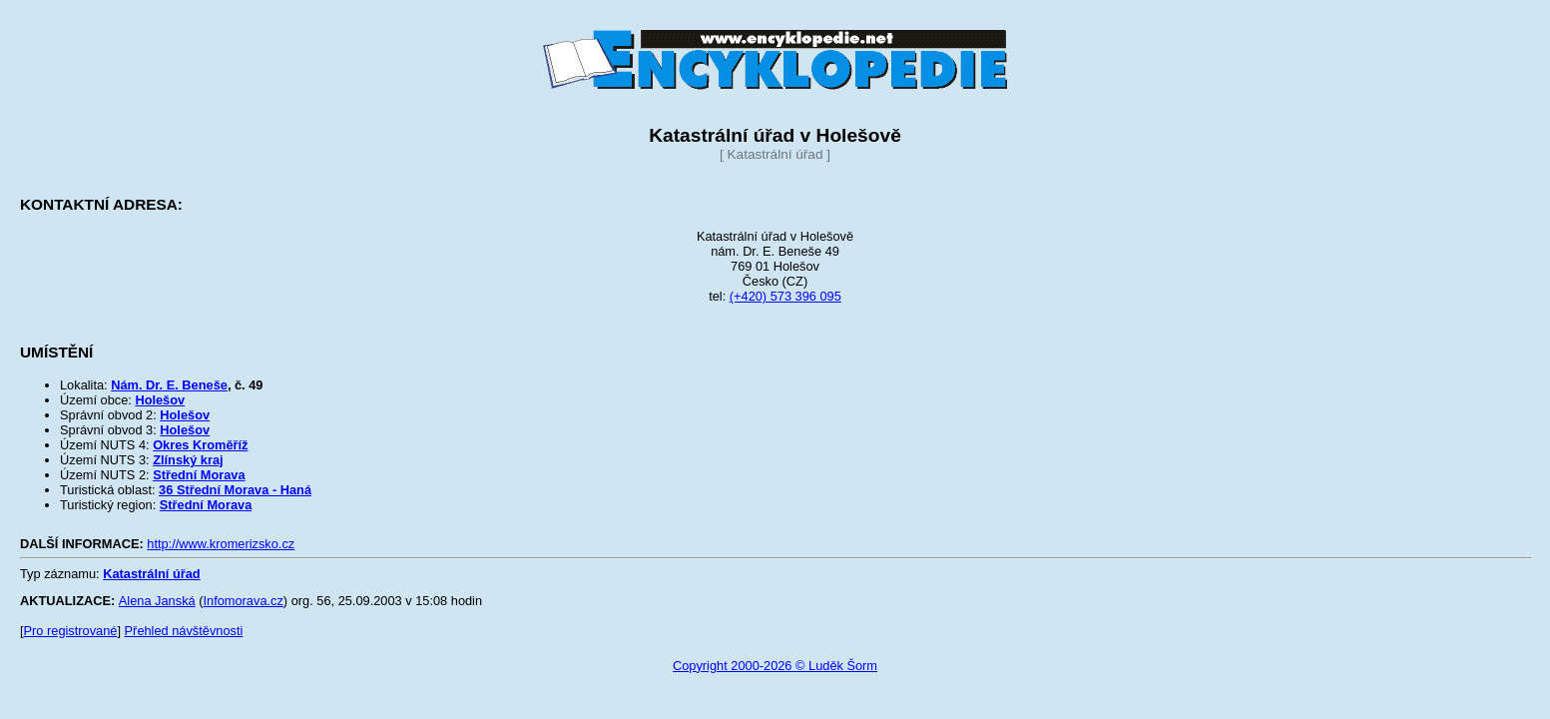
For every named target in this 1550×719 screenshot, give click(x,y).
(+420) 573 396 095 (785, 296)
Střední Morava (199, 474)
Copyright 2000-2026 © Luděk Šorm (775, 665)
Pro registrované (71, 630)
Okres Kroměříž (200, 444)
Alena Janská (157, 600)
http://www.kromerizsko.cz (220, 543)
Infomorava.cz (242, 600)
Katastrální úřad (151, 573)
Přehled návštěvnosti (184, 630)
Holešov (160, 399)
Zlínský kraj (188, 459)
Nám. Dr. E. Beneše (169, 384)
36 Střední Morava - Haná (235, 489)
